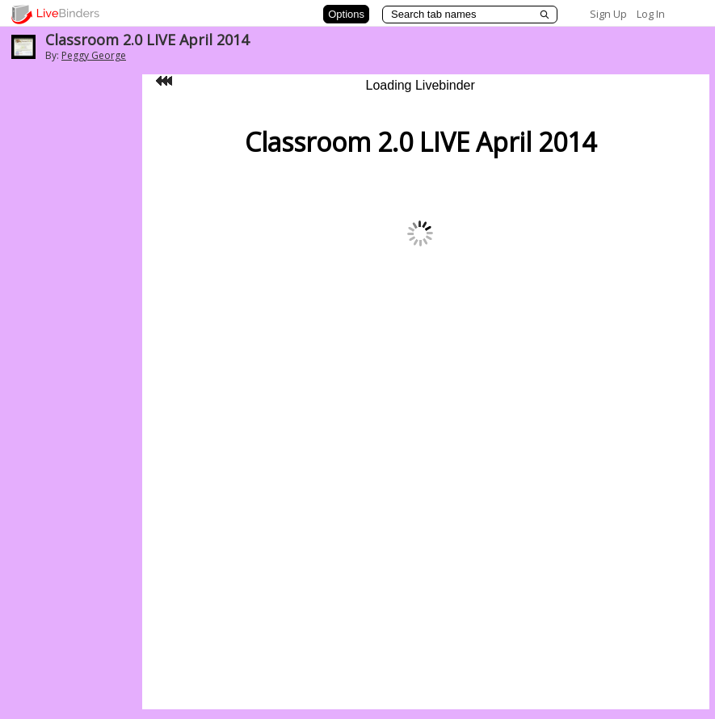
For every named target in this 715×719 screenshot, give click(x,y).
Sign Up (608, 13)
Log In (651, 13)
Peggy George (93, 55)
